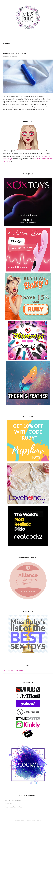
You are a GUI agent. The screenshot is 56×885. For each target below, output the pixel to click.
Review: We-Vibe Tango (14, 53)
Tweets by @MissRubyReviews (13, 670)
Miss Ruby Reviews (28, 17)
